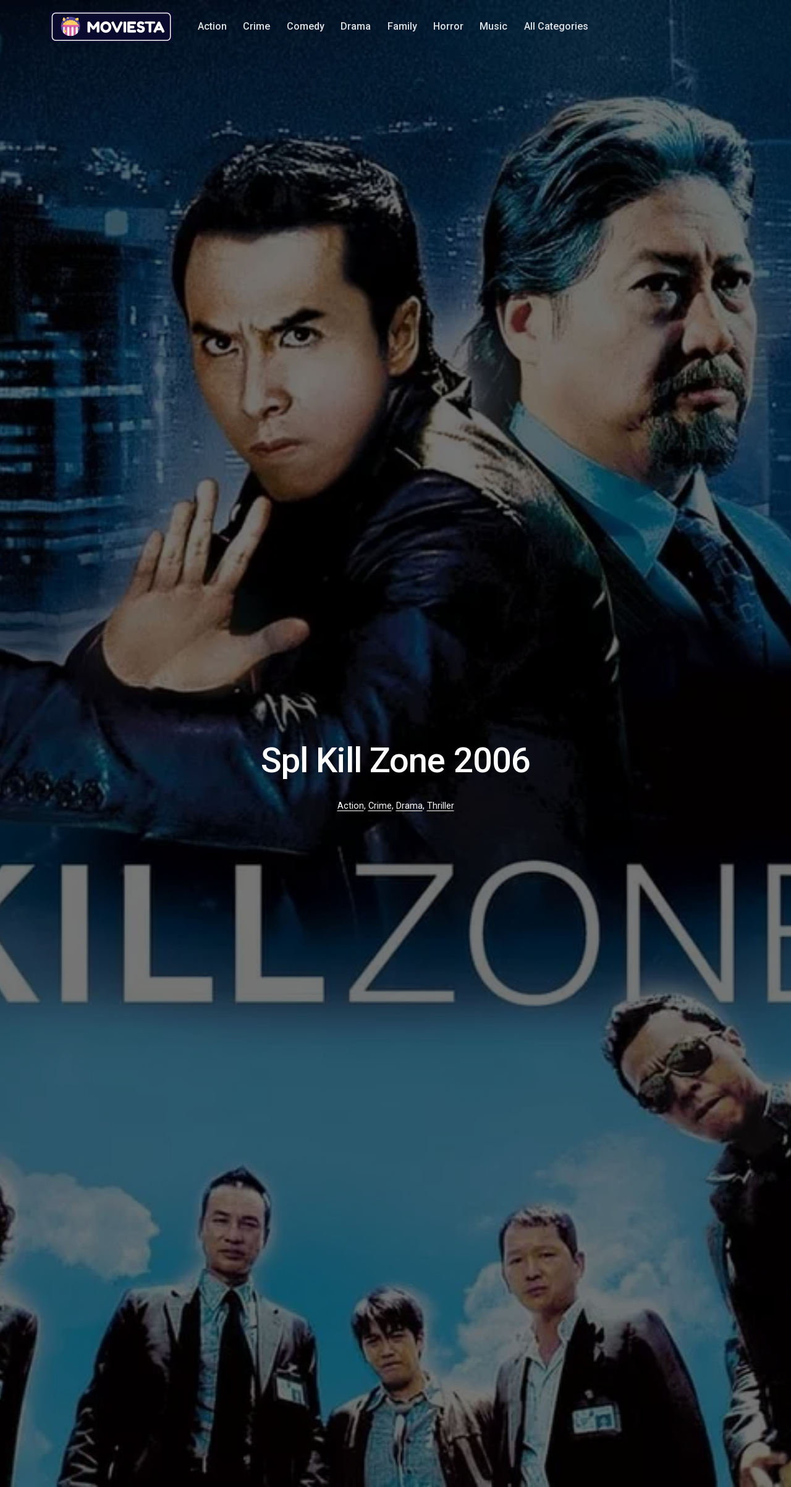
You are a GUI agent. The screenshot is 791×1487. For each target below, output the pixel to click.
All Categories (556, 26)
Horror (448, 26)
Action (212, 26)
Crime (256, 26)
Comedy (305, 26)
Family (402, 26)
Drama (356, 26)
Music (493, 26)
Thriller (440, 806)
